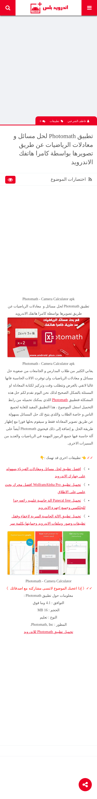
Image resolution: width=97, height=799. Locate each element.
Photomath (60, 400)
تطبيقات (56, 121)
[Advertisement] (48, 67)
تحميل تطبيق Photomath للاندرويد (48, 632)
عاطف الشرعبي (78, 121)
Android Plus (49, 7)
